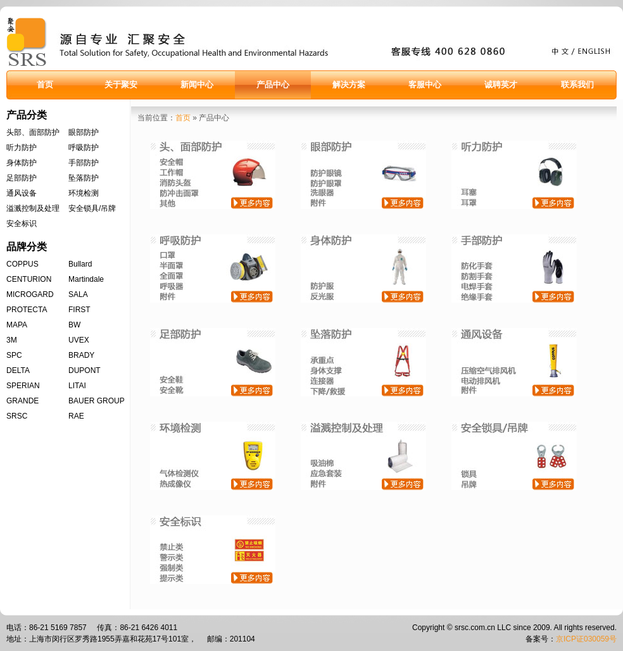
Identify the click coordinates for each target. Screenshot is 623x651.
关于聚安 (120, 84)
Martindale (86, 279)
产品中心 (272, 84)
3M (11, 340)
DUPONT (84, 370)
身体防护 (21, 162)
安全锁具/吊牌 (92, 208)
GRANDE (22, 400)
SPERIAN (23, 385)
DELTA (18, 370)
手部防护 (83, 162)
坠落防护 (83, 178)
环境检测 (83, 193)
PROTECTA (26, 309)
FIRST (79, 309)
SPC (14, 355)
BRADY (81, 355)
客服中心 (424, 84)
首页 (45, 84)
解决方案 (348, 84)
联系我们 (577, 84)
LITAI (77, 385)
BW (74, 324)
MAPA (16, 324)
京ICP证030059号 (586, 639)
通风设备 (21, 193)
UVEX (78, 340)
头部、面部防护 (33, 132)
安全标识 (21, 223)
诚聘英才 (500, 84)
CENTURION (28, 279)
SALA (78, 294)
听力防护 (21, 147)
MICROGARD (30, 294)
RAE (76, 416)
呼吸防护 (83, 147)
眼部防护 (83, 132)
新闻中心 (196, 84)
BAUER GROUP (96, 400)
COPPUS (22, 264)
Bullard (80, 264)
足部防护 (21, 178)
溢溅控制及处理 (33, 208)
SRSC (16, 416)
